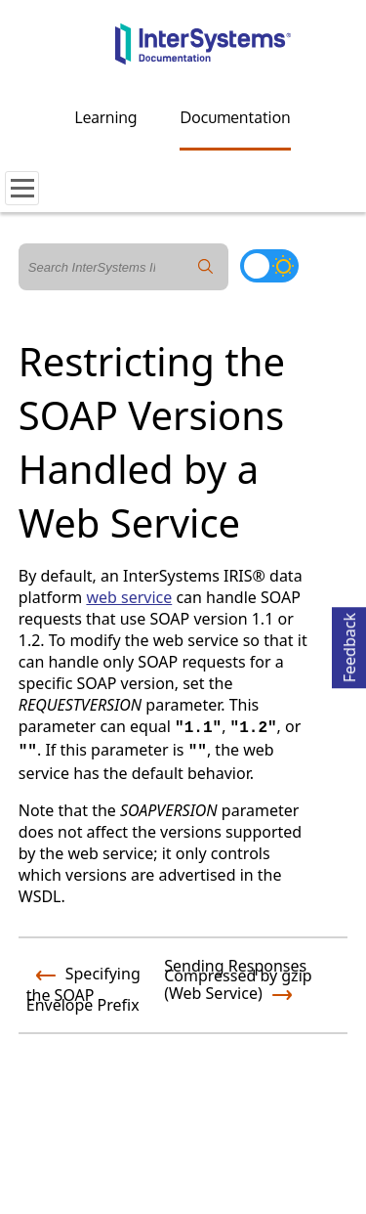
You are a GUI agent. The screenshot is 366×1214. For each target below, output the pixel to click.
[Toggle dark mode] (269, 265)
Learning (106, 117)
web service (129, 597)
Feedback (349, 644)
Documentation (235, 117)
